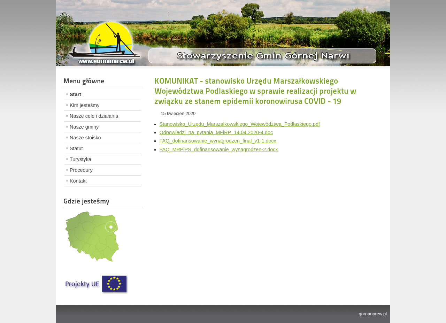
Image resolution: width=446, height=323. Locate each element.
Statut (76, 148)
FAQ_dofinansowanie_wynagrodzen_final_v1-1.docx (218, 141)
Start (75, 94)
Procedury (81, 170)
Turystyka (80, 159)
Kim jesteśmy (85, 105)
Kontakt (78, 181)
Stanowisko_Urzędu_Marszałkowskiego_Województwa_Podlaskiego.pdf (240, 124)
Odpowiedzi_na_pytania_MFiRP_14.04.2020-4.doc (216, 132)
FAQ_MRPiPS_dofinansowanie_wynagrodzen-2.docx (219, 149)
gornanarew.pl (373, 313)
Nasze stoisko (85, 137)
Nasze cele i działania (94, 116)
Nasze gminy (84, 127)
